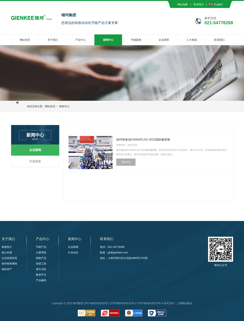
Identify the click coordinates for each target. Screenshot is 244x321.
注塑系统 (41, 252)
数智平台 (41, 274)
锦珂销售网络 (9, 263)
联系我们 (198, 4)
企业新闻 (35, 150)
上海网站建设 (184, 303)
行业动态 (35, 161)
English (216, 4)
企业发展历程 (9, 258)
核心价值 (7, 252)
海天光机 (41, 269)
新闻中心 (64, 106)
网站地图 (182, 4)
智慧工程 (41, 263)
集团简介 (7, 246)
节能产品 (41, 246)
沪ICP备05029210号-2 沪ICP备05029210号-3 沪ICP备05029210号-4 (123, 303)
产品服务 (41, 280)
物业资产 (7, 269)
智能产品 (41, 258)
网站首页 (50, 106)
